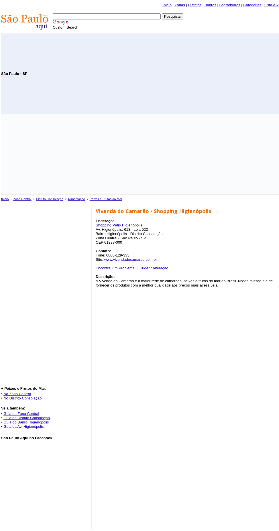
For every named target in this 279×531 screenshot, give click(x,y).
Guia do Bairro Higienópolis (26, 422)
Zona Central (22, 199)
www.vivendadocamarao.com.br (130, 259)
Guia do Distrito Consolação (26, 418)
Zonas (180, 5)
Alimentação (76, 199)
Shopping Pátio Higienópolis (119, 225)
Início (167, 5)
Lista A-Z (271, 5)
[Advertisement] (212, 73)
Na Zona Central (17, 394)
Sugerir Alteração (154, 268)
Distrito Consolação (49, 199)
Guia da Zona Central (21, 413)
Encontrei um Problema (115, 268)
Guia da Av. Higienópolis (23, 426)
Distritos (194, 5)
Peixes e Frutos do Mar (106, 199)
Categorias (252, 5)
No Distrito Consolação (22, 398)
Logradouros (229, 5)
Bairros (210, 5)
